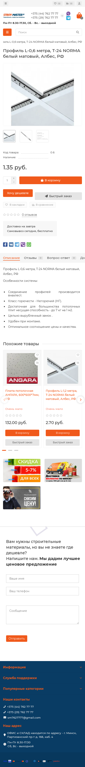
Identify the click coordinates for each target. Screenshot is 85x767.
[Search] (49, 32)
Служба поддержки (42, 678)
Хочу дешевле (18, 193)
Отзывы (33, 258)
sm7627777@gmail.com (24, 717)
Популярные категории (42, 689)
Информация (42, 667)
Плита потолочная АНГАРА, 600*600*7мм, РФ (22, 395)
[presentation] (4, 399)
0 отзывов (29, 215)
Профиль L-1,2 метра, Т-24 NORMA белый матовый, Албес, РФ (61, 395)
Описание (11, 258)
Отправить (17, 638)
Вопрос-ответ (61, 258)
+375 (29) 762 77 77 (20, 712)
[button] (4, 450)
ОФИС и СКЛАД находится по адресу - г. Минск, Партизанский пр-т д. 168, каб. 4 (41, 734)
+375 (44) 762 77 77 (20, 706)
